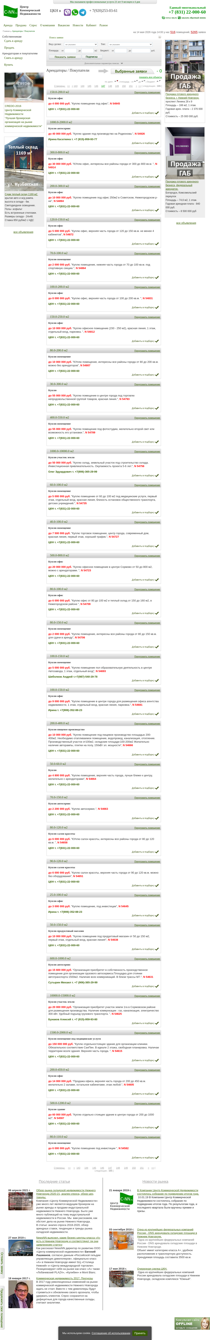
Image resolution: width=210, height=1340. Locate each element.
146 (96, 86)
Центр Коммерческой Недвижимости (30, 10)
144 (82, 86)
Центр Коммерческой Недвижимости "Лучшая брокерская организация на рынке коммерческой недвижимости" (23, 118)
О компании (47, 25)
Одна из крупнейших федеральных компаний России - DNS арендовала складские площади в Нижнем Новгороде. (167, 1233)
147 (103, 86)
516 (172, 32)
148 (110, 86)
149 (117, 86)
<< (68, 86)
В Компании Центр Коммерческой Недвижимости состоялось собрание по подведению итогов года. (168, 1192)
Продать (9, 47)
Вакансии (64, 25)
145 (89, 86)
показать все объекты (150, 77)
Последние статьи (54, 1182)
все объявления (23, 232)
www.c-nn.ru (171, 18)
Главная (6, 31)
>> (139, 86)
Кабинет (91, 25)
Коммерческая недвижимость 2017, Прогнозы (64, 1278)
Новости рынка (155, 1182)
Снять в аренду (13, 58)
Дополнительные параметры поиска (101, 63)
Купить (8, 64)
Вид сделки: (55, 44)
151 (131, 86)
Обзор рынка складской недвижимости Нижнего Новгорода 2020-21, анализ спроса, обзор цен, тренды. (66, 1194)
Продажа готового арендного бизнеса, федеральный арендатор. (182, 185)
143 (75, 86)
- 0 (130, 70)
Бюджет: (104, 50)
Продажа (21, 25)
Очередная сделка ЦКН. (152, 1268)
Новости (78, 25)
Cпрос (33, 25)
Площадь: (54, 50)
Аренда (8, 25)
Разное (103, 25)
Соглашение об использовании (111, 1333)
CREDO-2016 (13, 106)
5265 (194, 32)
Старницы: (59, 86)
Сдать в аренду (13, 40)
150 (124, 86)
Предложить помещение (147, 92)
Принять (140, 1333)
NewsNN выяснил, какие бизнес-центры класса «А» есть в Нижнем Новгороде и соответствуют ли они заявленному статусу (68, 1241)
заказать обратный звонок (193, 18)
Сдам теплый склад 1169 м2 (21, 194)
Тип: (103, 44)
